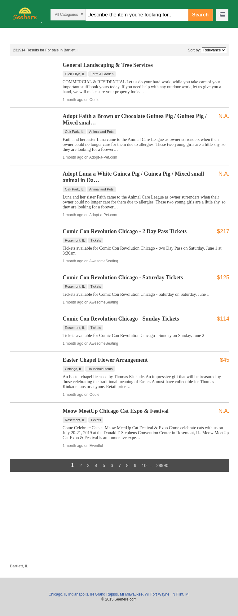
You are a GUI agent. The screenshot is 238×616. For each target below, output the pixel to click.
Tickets (95, 240)
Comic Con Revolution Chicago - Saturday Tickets (123, 277)
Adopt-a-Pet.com (103, 157)
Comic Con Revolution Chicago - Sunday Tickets (121, 319)
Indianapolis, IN (81, 594)
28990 (162, 465)
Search (200, 14)
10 (144, 465)
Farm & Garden (101, 74)
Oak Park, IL (74, 131)
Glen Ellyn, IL (75, 74)
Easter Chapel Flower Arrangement (105, 360)
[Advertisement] (119, 520)
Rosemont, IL (75, 240)
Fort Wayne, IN (162, 594)
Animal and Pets (101, 131)
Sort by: (194, 50)
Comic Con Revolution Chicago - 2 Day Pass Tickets (125, 231)
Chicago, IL (73, 369)
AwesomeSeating (103, 261)
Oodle (94, 100)
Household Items (99, 369)
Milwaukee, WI (137, 594)
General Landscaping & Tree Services (108, 65)
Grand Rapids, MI (109, 594)
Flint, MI (183, 594)
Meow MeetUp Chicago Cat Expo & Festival (116, 411)
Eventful (96, 445)
